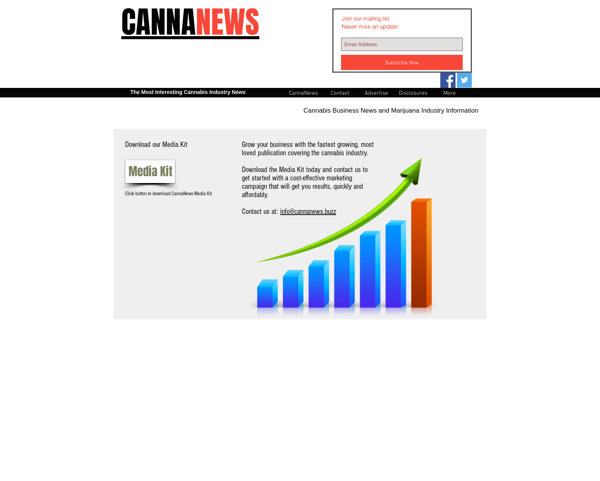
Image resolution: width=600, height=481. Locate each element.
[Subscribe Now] (402, 62)
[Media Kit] (150, 171)
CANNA (190, 22)
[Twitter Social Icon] (464, 80)
